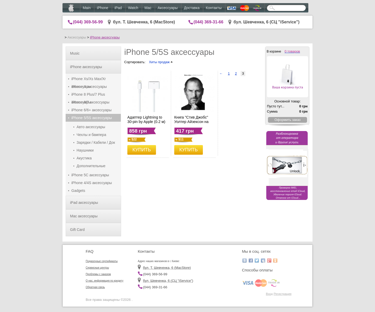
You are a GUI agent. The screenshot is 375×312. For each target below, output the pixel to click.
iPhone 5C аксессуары (90, 175)
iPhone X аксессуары (89, 86)
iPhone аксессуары (105, 37)
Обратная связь (95, 287)
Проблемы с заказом (98, 274)
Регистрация (282, 293)
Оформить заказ (287, 120)
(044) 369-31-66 (208, 22)
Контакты (213, 8)
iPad (118, 8)
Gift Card (77, 230)
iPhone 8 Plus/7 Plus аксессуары (88, 95)
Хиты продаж (161, 62)
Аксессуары (168, 8)
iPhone (102, 8)
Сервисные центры (97, 267)
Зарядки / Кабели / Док (96, 142)
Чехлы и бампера (91, 135)
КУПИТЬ (142, 149)
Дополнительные (91, 166)
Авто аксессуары (91, 127)
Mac (148, 8)
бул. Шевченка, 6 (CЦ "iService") (267, 22)
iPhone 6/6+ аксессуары (91, 110)
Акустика (84, 158)
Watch (133, 8)
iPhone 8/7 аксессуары (90, 102)
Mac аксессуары (84, 216)
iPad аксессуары (84, 202)
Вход (269, 293)
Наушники (85, 150)
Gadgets (78, 190)
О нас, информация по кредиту (104, 280)
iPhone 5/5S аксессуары (91, 118)
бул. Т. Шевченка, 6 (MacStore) (144, 22)
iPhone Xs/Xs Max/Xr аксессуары (88, 80)
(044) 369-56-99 (88, 22)
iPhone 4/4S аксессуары (91, 183)
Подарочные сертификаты (102, 261)
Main (87, 8)
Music (75, 53)
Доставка (191, 8)
